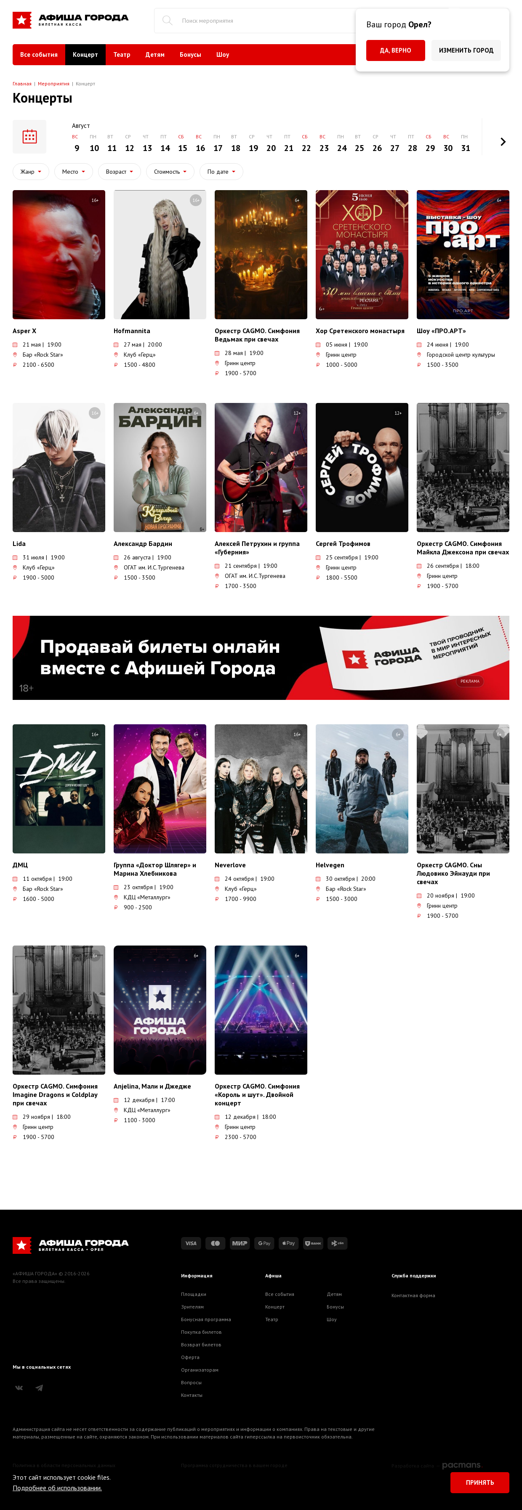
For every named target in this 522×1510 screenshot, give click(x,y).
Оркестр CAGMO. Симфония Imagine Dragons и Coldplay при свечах (55, 1094)
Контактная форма (413, 1295)
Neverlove (230, 865)
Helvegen (330, 865)
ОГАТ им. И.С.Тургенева (149, 567)
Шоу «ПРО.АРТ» (441, 330)
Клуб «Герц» (135, 354)
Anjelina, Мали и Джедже (152, 1086)
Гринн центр (235, 363)
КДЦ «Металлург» (142, 897)
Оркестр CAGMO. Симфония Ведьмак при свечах (257, 334)
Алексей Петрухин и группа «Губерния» (257, 547)
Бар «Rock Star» (38, 354)
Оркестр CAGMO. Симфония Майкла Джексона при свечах (463, 547)
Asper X (24, 330)
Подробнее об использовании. (57, 1488)
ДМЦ (20, 865)
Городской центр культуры (456, 354)
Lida (19, 543)
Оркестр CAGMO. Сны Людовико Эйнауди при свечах (453, 873)
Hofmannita (132, 330)
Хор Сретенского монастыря (360, 330)
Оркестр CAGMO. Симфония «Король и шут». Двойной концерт (257, 1094)
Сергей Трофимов (343, 543)
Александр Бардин (143, 543)
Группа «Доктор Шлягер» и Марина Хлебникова (155, 869)
